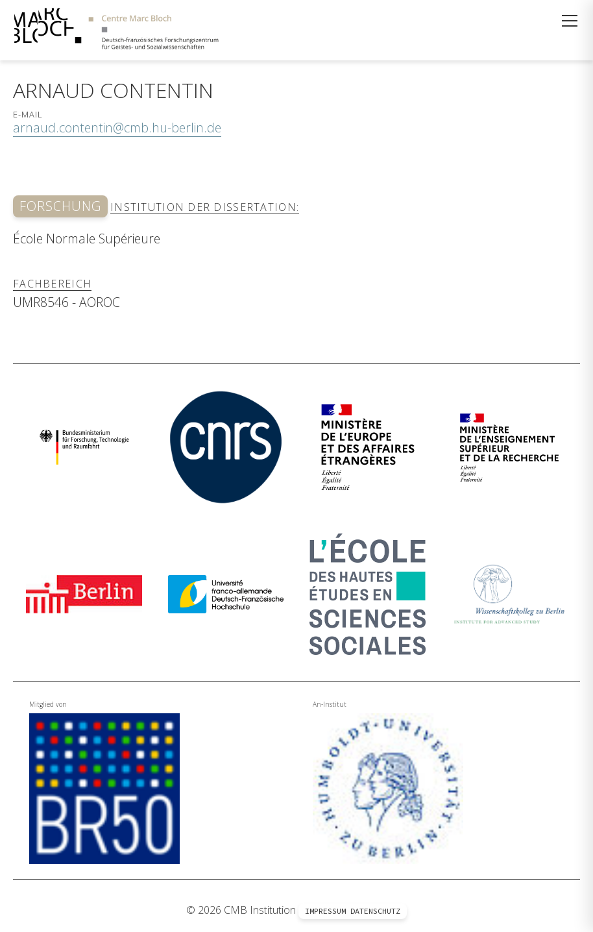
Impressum (325, 911)
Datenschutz (375, 911)
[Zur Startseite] (116, 30)
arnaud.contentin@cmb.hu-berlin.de (117, 127)
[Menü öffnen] (570, 21)
